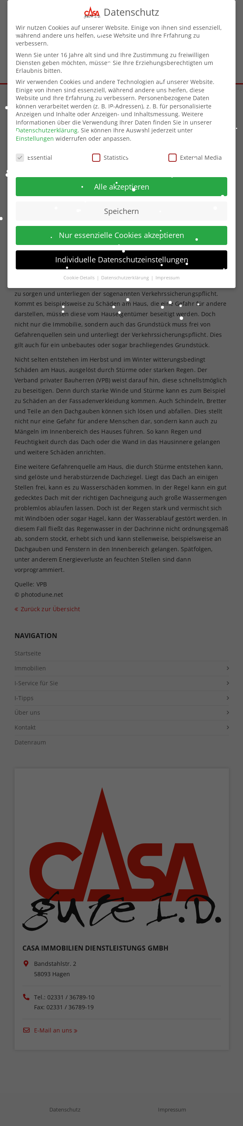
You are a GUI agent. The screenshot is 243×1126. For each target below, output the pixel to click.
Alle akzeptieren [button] (121, 185)
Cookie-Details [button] (79, 277)
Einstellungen (35, 137)
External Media (195, 156)
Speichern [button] (121, 210)
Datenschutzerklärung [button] (125, 277)
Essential (34, 156)
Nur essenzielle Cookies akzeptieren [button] (121, 234)
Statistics (110, 156)
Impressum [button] (168, 277)
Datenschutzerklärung (47, 129)
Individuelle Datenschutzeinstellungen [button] (121, 259)
